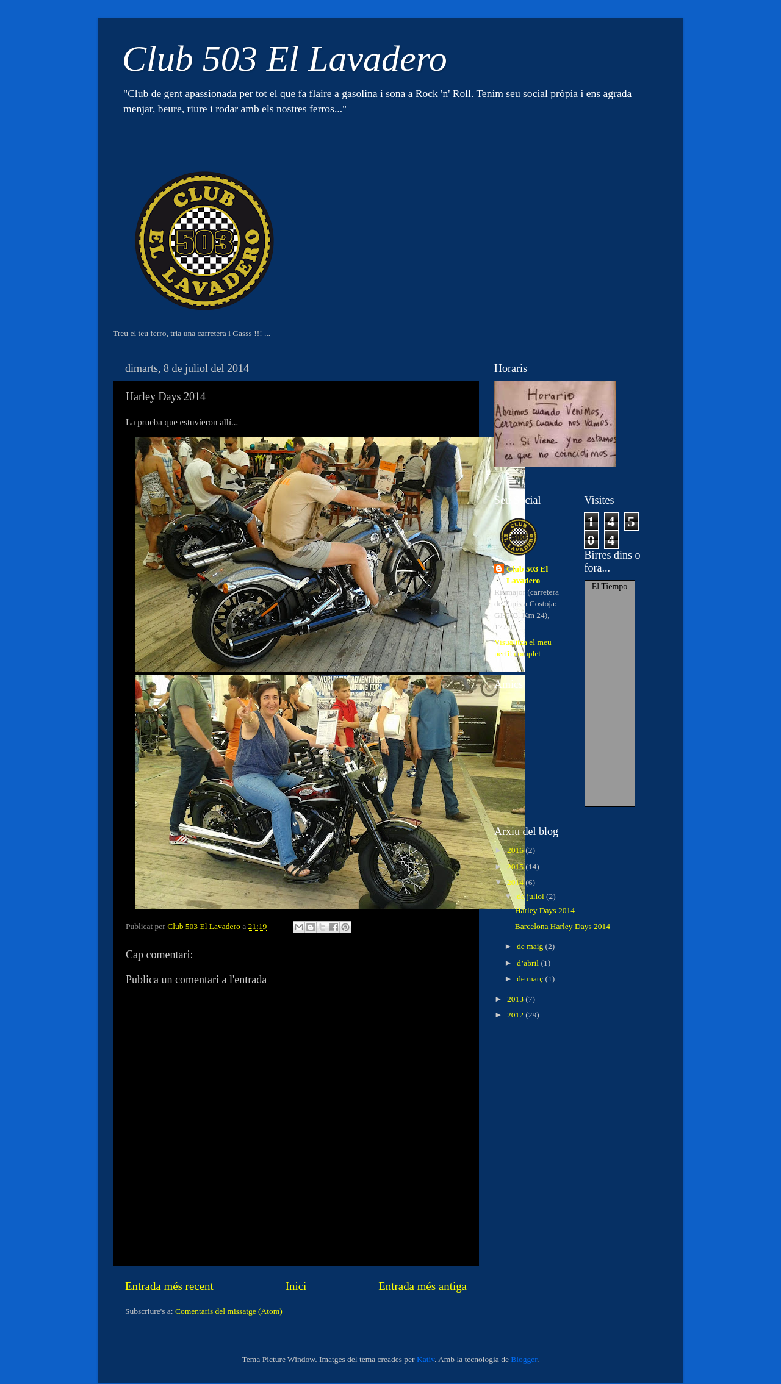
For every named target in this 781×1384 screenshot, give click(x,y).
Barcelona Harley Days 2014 (562, 926)
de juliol (531, 896)
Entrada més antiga (422, 1286)
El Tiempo (610, 586)
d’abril (529, 962)
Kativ (425, 1359)
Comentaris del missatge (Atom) (229, 1311)
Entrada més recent (169, 1286)
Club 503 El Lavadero (284, 58)
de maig (531, 946)
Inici (296, 1286)
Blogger (524, 1359)
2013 (516, 998)
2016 (516, 850)
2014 (516, 882)
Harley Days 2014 (545, 910)
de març (531, 978)
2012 (516, 1014)
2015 (516, 866)
